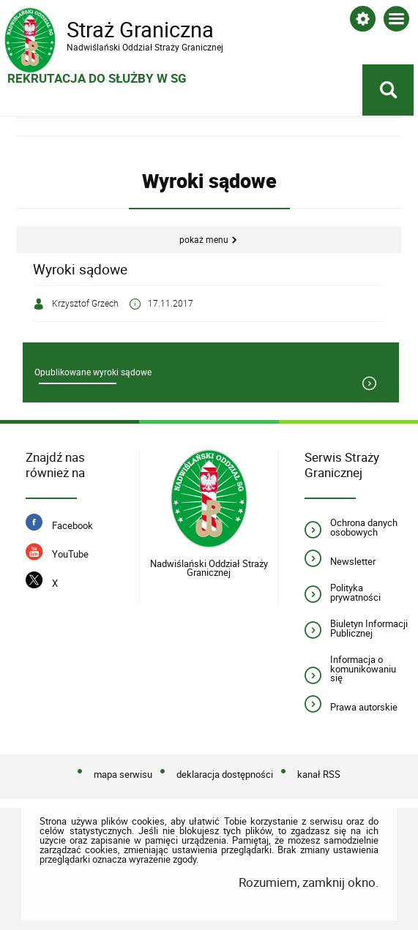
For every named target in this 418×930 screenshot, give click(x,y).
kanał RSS (318, 774)
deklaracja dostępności (224, 774)
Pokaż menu (203, 239)
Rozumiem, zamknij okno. (308, 882)
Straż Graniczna (121, 30)
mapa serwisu (123, 774)
